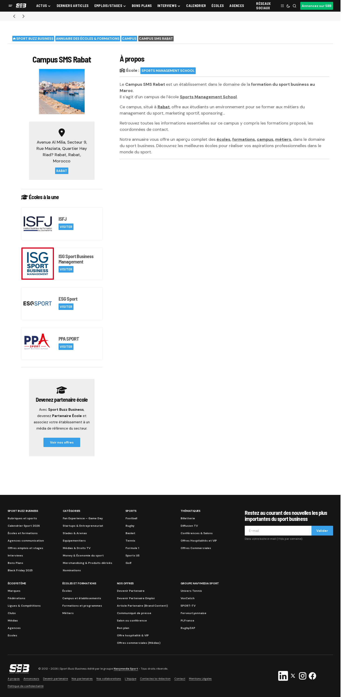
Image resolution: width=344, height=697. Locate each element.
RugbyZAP (188, 628)
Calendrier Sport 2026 (24, 526)
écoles (223, 139)
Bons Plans (15, 563)
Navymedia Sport (126, 669)
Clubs (12, 613)
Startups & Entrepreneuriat (83, 526)
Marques (14, 591)
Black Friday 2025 (20, 570)
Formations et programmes (82, 606)
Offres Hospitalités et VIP (199, 540)
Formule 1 (132, 548)
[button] (10, 6)
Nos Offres (125, 583)
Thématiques (190, 511)
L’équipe (130, 679)
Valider (322, 531)
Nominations (72, 570)
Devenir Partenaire (131, 591)
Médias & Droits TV (76, 548)
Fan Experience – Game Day (83, 518)
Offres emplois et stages (25, 548)
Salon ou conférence (132, 620)
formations (243, 139)
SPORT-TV (188, 606)
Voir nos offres (62, 442)
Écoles (67, 591)
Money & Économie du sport (83, 555)
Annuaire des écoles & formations (87, 38)
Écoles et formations (23, 533)
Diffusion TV (189, 526)
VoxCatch (188, 598)
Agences (14, 628)
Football (131, 518)
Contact (179, 679)
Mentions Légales (200, 679)
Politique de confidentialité (25, 686)
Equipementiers (74, 540)
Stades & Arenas (75, 533)
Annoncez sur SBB (316, 6)
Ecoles (12, 635)
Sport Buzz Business (33, 38)
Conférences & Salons (197, 533)
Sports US (132, 555)
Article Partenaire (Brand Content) (142, 606)
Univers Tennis (191, 591)
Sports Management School (168, 71)
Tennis (130, 540)
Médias (13, 620)
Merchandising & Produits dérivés (87, 563)
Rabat (61, 171)
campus (265, 139)
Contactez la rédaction (155, 679)
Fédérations (16, 598)
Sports (131, 511)
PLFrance (187, 620)
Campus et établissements (81, 598)
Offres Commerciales (196, 548)
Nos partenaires (82, 679)
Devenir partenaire (55, 679)
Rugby (130, 526)
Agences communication (26, 540)
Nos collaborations (108, 679)
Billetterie (188, 518)
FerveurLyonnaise (193, 613)
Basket (130, 533)
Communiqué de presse (134, 613)
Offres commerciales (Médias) (138, 643)
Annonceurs (31, 679)
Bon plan (123, 628)
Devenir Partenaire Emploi (136, 598)
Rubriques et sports (22, 518)
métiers (283, 139)
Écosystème (17, 583)
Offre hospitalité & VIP (133, 635)
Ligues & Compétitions (24, 606)
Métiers (68, 613)
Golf (128, 563)
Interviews (15, 555)
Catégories (71, 511)
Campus (129, 38)
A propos (14, 679)
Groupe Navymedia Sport (200, 583)
